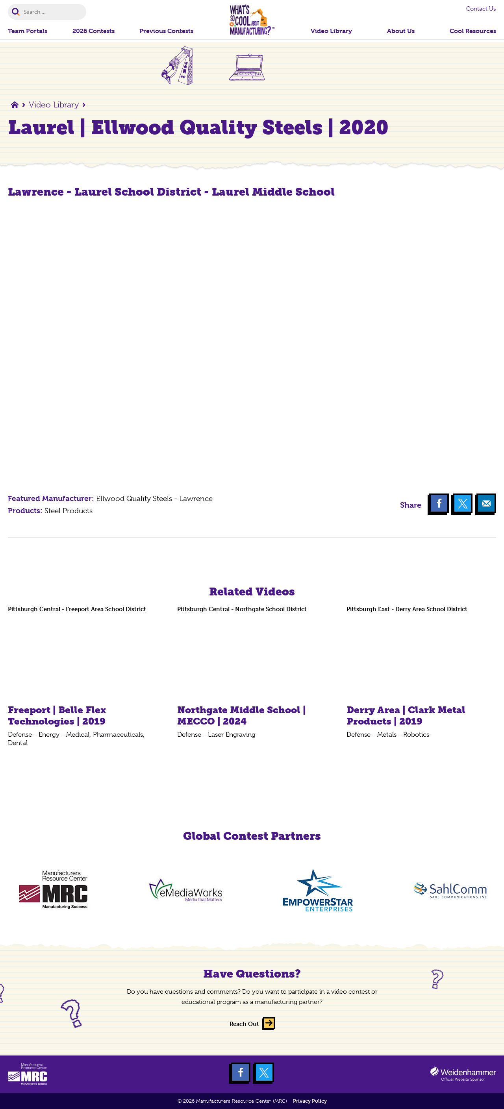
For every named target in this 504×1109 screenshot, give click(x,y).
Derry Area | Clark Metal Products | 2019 (405, 715)
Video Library (54, 104)
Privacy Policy (310, 1100)
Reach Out (244, 1024)
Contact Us (481, 8)
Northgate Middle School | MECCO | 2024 (241, 715)
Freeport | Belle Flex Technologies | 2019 (57, 715)
